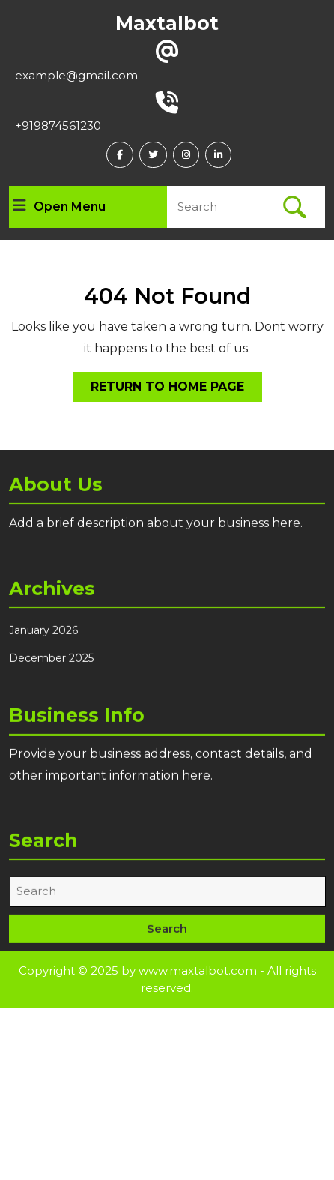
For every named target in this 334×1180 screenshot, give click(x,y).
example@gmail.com (76, 75)
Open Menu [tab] (59, 207)
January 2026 (43, 633)
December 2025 (51, 661)
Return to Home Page (176, 389)
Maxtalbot (167, 23)
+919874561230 (58, 125)
